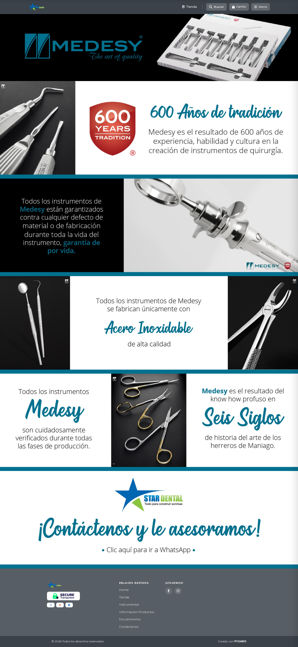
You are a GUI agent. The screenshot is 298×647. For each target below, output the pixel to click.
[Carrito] (239, 7)
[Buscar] (216, 7)
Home (124, 590)
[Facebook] (168, 590)
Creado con (232, 641)
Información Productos (136, 612)
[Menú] (260, 7)
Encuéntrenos (130, 619)
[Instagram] (178, 590)
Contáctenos (128, 627)
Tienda (124, 597)
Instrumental (129, 604)
